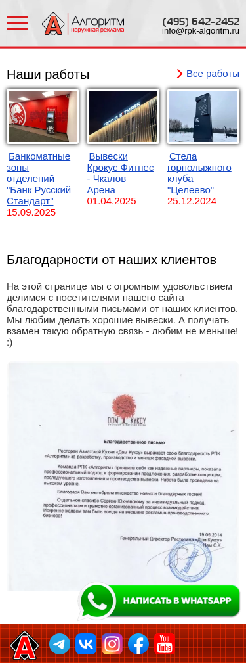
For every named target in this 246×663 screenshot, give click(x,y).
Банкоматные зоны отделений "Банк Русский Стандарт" (39, 178)
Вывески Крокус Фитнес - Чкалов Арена (120, 172)
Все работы (212, 73)
